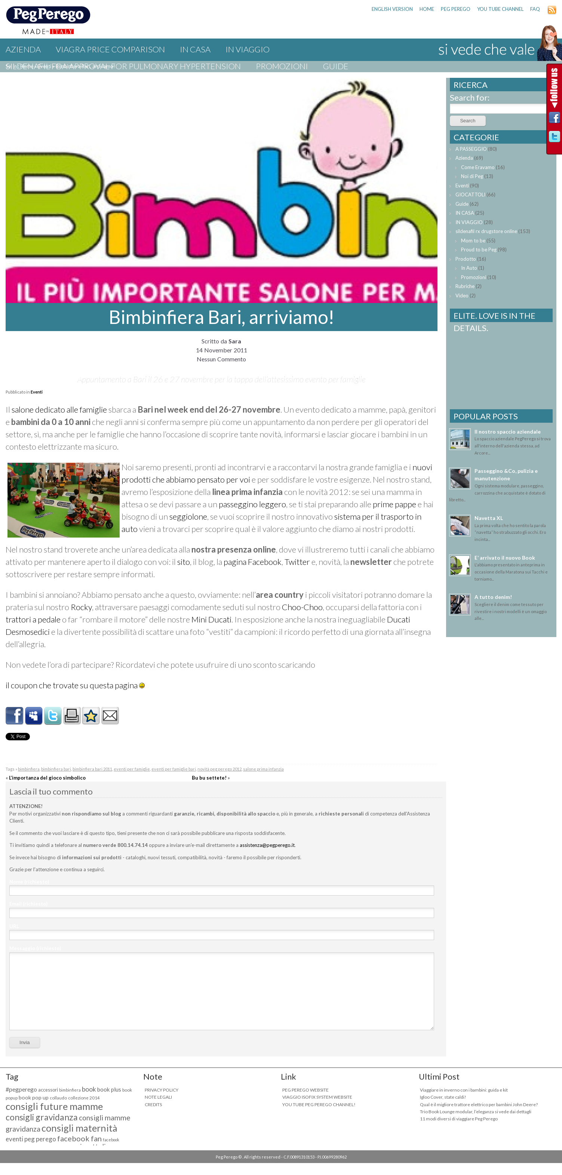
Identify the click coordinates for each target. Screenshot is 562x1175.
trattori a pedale (33, 619)
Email (28, 904)
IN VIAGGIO (247, 49)
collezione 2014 (84, 1097)
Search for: (469, 97)
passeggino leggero (252, 504)
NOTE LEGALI (158, 1097)
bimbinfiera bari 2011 (92, 768)
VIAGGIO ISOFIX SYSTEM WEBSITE (317, 1097)
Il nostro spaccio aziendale (508, 431)
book (89, 1089)
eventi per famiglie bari (173, 768)
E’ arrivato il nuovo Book (505, 557)
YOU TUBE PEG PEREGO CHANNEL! (319, 1104)
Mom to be (473, 241)
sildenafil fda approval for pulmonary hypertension (123, 66)
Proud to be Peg (479, 250)
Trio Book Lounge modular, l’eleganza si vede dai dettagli (475, 1111)
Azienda (23, 49)
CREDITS (153, 1104)
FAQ (535, 9)
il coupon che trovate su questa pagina (72, 685)
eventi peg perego (31, 1139)
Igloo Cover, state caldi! (443, 1097)
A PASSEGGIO (471, 149)
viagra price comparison (110, 49)
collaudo (58, 1097)
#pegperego (21, 1089)
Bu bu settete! (209, 778)
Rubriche (465, 286)
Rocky (81, 607)
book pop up (34, 1097)
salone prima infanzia (263, 768)
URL (14, 926)
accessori (48, 1090)
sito (183, 562)
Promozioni (282, 66)
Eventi (37, 391)
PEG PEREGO (455, 9)
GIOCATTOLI (470, 195)
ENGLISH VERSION (392, 9)
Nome (29, 882)
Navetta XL (489, 518)
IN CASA (195, 49)
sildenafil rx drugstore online (486, 231)
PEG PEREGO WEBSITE (305, 1090)
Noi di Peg (472, 176)
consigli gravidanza (42, 1117)
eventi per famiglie (132, 768)
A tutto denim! (493, 597)
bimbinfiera (29, 768)
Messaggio (35, 948)
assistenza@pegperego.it (267, 845)
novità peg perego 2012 (219, 768)
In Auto (469, 268)
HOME (427, 9)
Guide (335, 66)
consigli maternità (79, 1127)
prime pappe (394, 504)
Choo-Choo (302, 607)
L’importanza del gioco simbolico (47, 778)
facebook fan (79, 1138)
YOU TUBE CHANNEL (500, 9)
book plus (109, 1089)
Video (462, 296)
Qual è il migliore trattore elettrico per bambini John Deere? (479, 1104)
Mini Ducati (211, 619)
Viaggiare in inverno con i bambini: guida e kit (464, 1090)
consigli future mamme (54, 1106)
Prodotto (465, 259)
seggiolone (188, 516)
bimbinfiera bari (56, 768)
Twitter (297, 562)
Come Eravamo (478, 167)
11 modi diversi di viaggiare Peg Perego (459, 1119)
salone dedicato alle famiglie (59, 409)
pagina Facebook (253, 562)
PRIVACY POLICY (161, 1090)
